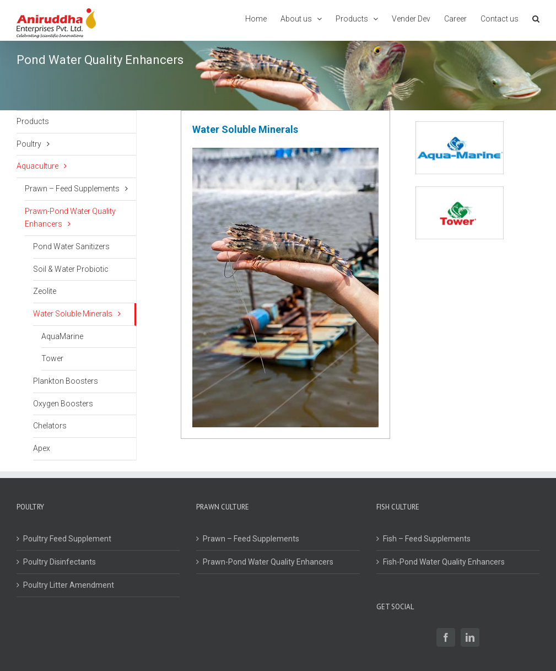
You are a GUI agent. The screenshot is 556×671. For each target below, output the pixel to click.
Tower (52, 358)
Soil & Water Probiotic (71, 269)
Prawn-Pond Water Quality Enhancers (70, 218)
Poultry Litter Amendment (68, 585)
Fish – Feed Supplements (427, 538)
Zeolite (44, 291)
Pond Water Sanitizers (71, 246)
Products (33, 121)
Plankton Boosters (65, 381)
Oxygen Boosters (63, 403)
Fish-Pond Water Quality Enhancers (444, 561)
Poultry (29, 143)
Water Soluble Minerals (72, 313)
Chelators (50, 425)
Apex (41, 448)
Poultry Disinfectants (59, 561)
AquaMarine (62, 336)
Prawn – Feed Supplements (72, 188)
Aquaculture (37, 166)
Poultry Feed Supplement (67, 538)
